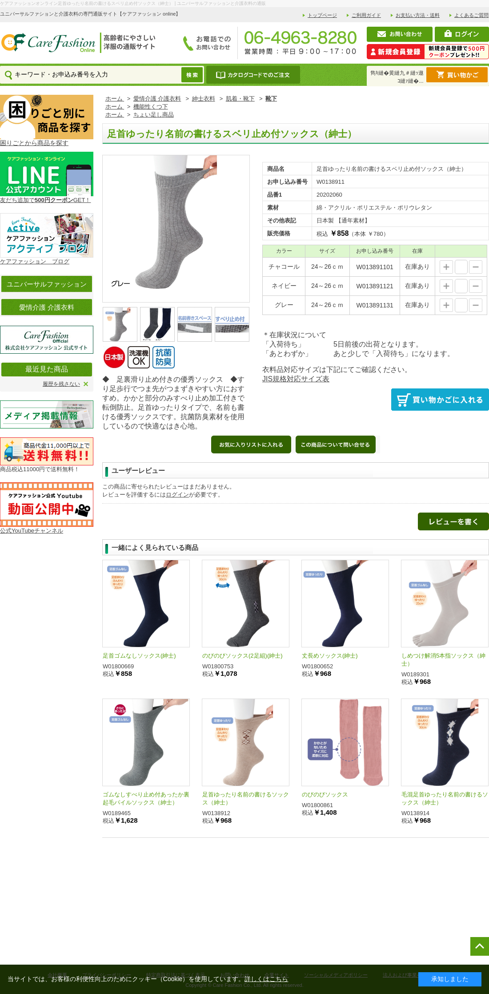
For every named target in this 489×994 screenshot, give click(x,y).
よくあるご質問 (471, 15)
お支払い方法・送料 (418, 15)
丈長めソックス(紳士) (330, 655)
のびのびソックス (325, 794)
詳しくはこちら (266, 978)
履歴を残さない (61, 384)
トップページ (322, 15)
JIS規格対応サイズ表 (295, 379)
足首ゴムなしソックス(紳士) (139, 655)
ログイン (177, 494)
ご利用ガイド (366, 15)
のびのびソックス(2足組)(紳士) (242, 655)
